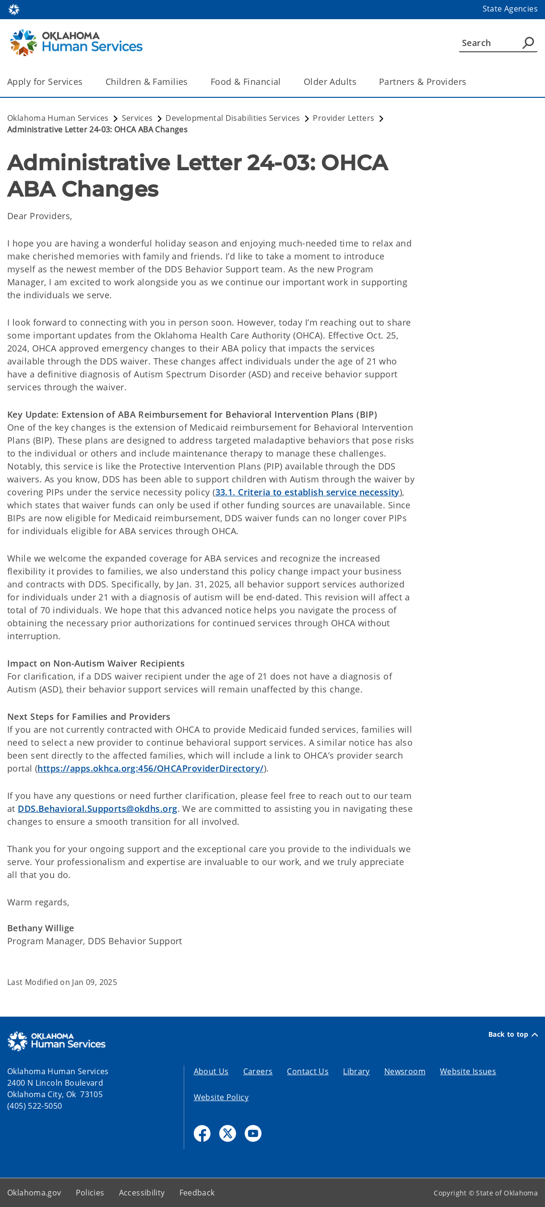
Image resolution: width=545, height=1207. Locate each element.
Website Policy (221, 1097)
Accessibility (142, 1192)
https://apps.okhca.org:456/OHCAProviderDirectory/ (150, 768)
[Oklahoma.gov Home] (14, 8)
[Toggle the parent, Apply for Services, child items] (86, 82)
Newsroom (405, 1071)
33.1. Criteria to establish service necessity (307, 492)
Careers (258, 1071)
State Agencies (510, 8)
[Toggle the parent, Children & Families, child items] (191, 82)
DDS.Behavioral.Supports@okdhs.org (97, 808)
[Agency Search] (528, 42)
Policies (90, 1192)
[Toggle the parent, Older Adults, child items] (359, 82)
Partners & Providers (423, 81)
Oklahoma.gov (34, 1192)
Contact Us (308, 1071)
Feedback (197, 1192)
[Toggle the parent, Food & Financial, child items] (284, 82)
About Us (211, 1071)
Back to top (513, 1034)
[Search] (498, 42)
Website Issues (468, 1071)
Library (356, 1071)
